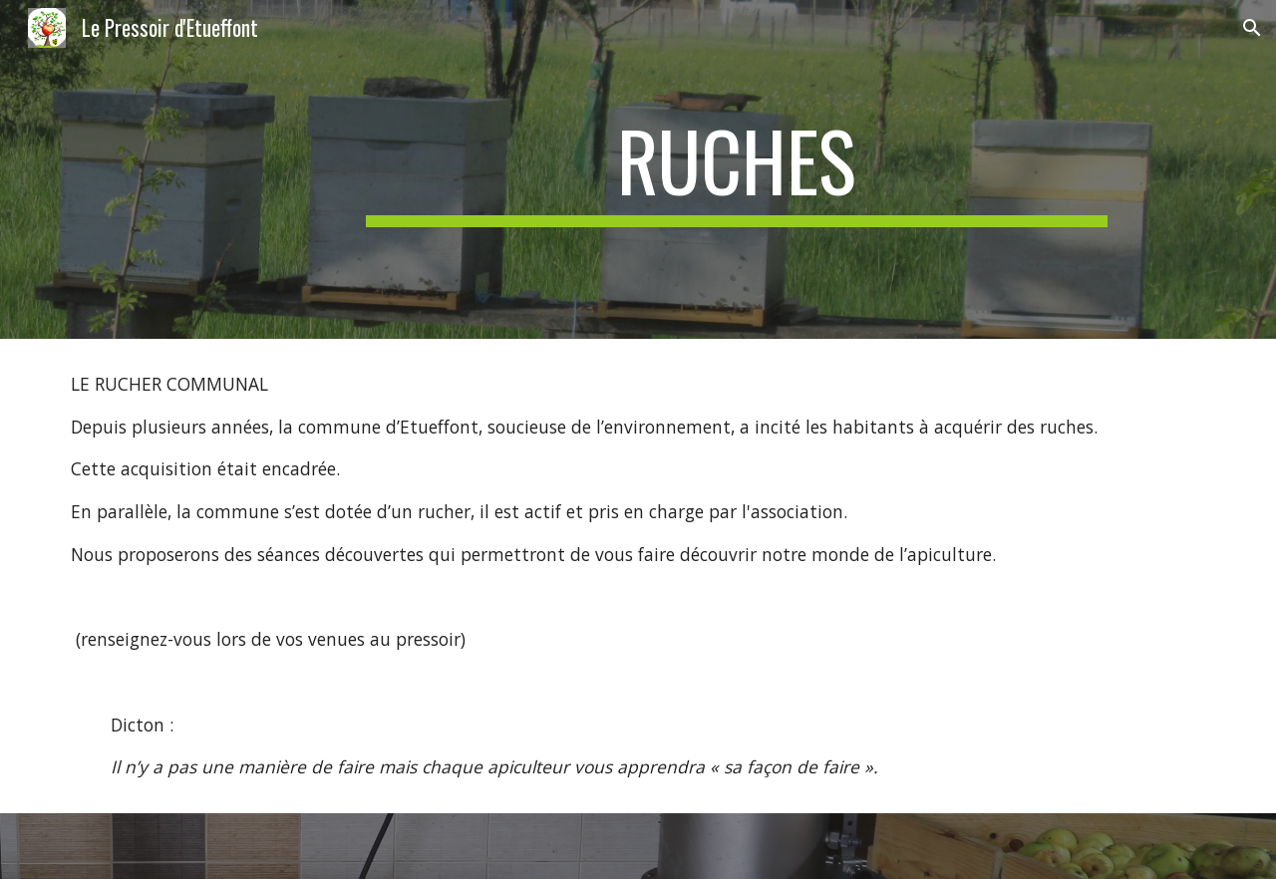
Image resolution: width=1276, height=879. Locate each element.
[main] (737, 169)
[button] (1252, 28)
